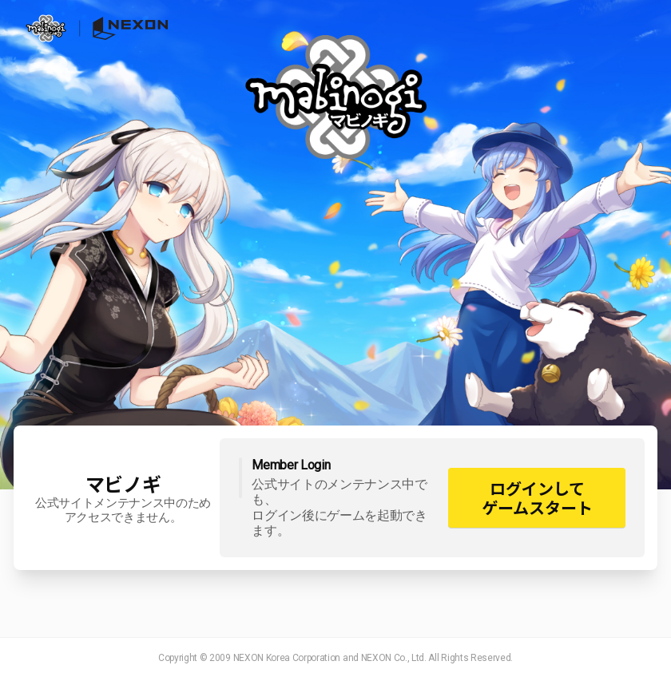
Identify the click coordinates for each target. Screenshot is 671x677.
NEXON (123, 28)
